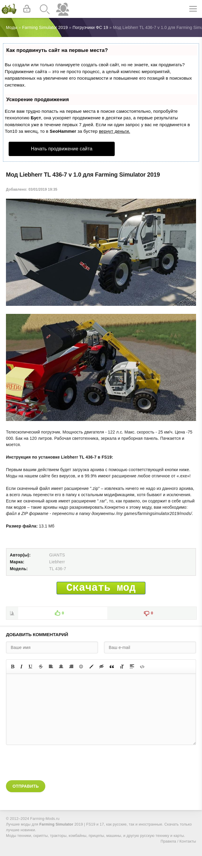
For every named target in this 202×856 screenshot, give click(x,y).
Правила (168, 841)
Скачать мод (101, 588)
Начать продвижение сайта (62, 148)
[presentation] (51, 762)
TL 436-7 (57, 568)
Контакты (187, 841)
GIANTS (57, 555)
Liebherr (57, 561)
